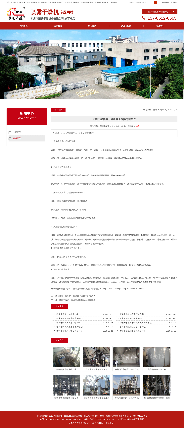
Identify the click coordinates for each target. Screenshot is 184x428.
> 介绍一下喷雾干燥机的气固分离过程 (134, 322)
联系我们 (174, 2)
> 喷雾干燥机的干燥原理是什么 (131, 331)
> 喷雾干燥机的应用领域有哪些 (131, 314)
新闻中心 (163, 109)
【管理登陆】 (109, 423)
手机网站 (165, 2)
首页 (155, 109)
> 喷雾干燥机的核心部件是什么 (131, 327)
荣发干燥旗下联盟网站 (158, 12)
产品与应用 (126, 26)
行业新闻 (17, 138)
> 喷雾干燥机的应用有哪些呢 (67, 322)
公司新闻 (17, 132)
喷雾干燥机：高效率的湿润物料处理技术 (77, 300)
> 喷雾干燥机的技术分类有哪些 (68, 318)
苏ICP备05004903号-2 (137, 416)
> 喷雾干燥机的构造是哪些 (129, 318)
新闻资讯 (92, 26)
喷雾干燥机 (26, 2)
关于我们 (58, 26)
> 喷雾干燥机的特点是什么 (66, 314)
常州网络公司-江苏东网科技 (90, 423)
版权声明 (122, 416)
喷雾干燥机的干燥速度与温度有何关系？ (77, 296)
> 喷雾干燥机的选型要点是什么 (68, 331)
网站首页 (24, 26)
